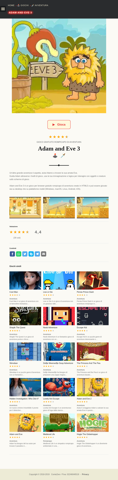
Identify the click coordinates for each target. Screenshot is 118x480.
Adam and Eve (15, 434)
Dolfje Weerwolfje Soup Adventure (58, 363)
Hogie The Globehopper (87, 434)
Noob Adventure (50, 327)
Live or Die (48, 292)
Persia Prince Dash (85, 292)
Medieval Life (49, 434)
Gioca (59, 124)
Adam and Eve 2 (84, 399)
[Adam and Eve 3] (59, 66)
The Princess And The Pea (88, 363)
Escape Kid (82, 327)
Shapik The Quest (17, 327)
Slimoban (13, 363)
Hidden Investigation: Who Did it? (24, 399)
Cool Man (13, 292)
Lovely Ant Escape (51, 399)
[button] (3, 9)
